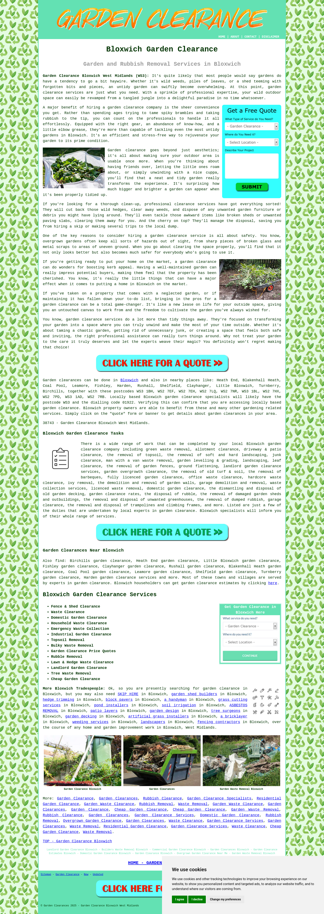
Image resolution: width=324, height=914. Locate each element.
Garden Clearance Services (164, 815)
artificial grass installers (158, 716)
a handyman (175, 700)
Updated (98, 874)
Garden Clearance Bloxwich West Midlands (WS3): (96, 76)
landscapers (153, 722)
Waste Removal (193, 804)
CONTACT (250, 36)
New (86, 874)
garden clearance (221, 688)
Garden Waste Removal (255, 810)
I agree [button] (179, 899)
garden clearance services (128, 578)
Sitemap (46, 874)
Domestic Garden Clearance (229, 815)
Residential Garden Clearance (135, 826)
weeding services (90, 722)
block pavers (119, 700)
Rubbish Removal (156, 804)
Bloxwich (129, 380)
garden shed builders (194, 694)
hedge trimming (58, 700)
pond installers (111, 705)
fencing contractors (218, 722)
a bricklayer (233, 716)
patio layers (104, 711)
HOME (221, 36)
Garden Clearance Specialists (219, 798)
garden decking (81, 716)
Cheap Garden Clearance (140, 810)
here (272, 583)
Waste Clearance (185, 821)
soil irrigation (179, 705)
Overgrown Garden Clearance (92, 821)
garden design (164, 711)
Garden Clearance (75, 798)
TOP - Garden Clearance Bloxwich (77, 841)
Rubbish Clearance (162, 798)
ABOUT (235, 36)
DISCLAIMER (270, 36)
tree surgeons (225, 711)
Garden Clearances (118, 798)
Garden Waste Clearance (109, 804)
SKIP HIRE (128, 694)
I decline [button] (197, 899)
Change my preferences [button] (225, 899)
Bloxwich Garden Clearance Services (100, 595)
